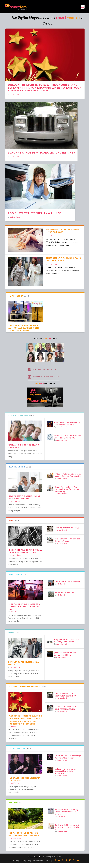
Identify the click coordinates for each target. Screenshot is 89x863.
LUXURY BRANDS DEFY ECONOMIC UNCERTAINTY (41, 152)
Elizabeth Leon (15, 501)
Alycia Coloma (15, 667)
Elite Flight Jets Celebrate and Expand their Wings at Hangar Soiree (24, 607)
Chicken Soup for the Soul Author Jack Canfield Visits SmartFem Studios (24, 328)
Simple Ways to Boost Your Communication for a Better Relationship (67, 489)
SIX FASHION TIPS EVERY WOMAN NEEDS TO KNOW (62, 230)
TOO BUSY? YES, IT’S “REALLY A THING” (34, 213)
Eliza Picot (51, 236)
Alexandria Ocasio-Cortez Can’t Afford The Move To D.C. (67, 436)
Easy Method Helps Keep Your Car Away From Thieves (66, 640)
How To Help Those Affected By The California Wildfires (67, 423)
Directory (48, 860)
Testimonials (38, 860)
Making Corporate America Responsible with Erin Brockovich (66, 771)
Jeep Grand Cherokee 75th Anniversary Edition (65, 654)
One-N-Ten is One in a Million (67, 581)
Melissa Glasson (15, 217)
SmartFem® (39, 857)
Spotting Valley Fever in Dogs (67, 528)
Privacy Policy (25, 860)
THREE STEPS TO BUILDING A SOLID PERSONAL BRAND (63, 259)
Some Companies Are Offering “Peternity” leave (67, 540)
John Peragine (61, 584)
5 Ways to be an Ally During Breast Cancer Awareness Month (66, 811)
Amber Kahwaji (15, 447)
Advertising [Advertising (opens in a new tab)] (14, 860)
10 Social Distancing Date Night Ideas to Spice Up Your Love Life (68, 475)
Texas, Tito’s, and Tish (64, 593)
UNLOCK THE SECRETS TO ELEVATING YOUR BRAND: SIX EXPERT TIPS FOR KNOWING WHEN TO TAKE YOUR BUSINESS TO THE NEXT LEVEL (44, 87)
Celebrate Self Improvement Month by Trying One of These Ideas (68, 827)
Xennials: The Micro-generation (24, 445)
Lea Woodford (15, 94)
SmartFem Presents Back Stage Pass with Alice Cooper (68, 757)
